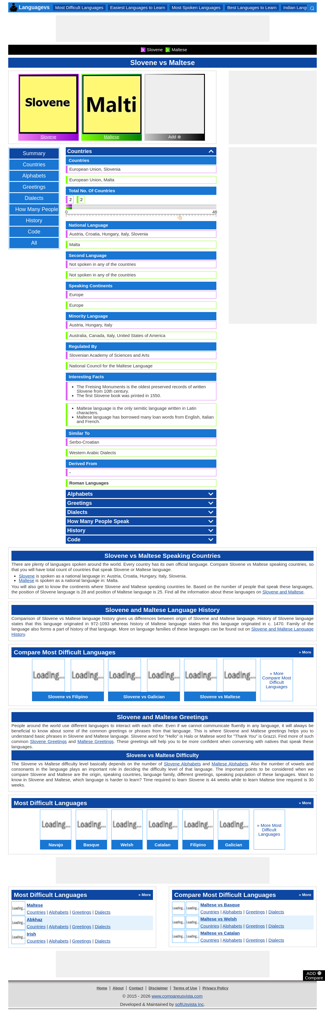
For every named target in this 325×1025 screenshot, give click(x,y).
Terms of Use (185, 988)
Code (34, 232)
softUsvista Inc (189, 1004)
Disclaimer (158, 988)
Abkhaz (34, 919)
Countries (34, 164)
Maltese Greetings (96, 741)
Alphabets (34, 176)
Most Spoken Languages (196, 7)
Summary (34, 153)
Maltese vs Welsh (219, 918)
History (34, 220)
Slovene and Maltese (283, 591)
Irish (31, 933)
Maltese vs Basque (220, 904)
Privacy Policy (215, 988)
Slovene (48, 136)
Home (102, 988)
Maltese (111, 136)
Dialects (34, 198)
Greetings (34, 187)
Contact (136, 988)
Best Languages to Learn (252, 7)
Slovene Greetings (48, 741)
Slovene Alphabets (182, 763)
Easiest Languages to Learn (137, 7)
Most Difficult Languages (79, 7)
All (34, 243)
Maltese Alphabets (230, 763)
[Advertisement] (163, 28)
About (118, 988)
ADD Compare (314, 975)
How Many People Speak (45, 209)
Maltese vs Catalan (220, 933)
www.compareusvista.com (177, 996)
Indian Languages (300, 7)
